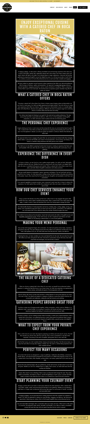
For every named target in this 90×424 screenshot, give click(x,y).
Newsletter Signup (81, 417)
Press (65, 417)
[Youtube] (5, 417)
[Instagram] (3, 417)
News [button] (75, 7)
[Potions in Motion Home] (7, 7)
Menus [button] (70, 7)
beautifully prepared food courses (27, 217)
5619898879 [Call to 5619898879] (57, 1)
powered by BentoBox (45, 422)
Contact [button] (52, 7)
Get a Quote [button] (83, 7)
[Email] (8, 417)
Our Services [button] (59, 7)
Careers (70, 417)
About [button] (66, 7)
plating (63, 207)
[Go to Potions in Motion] (41, 1)
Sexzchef (59, 417)
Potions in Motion (24, 72)
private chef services (60, 85)
